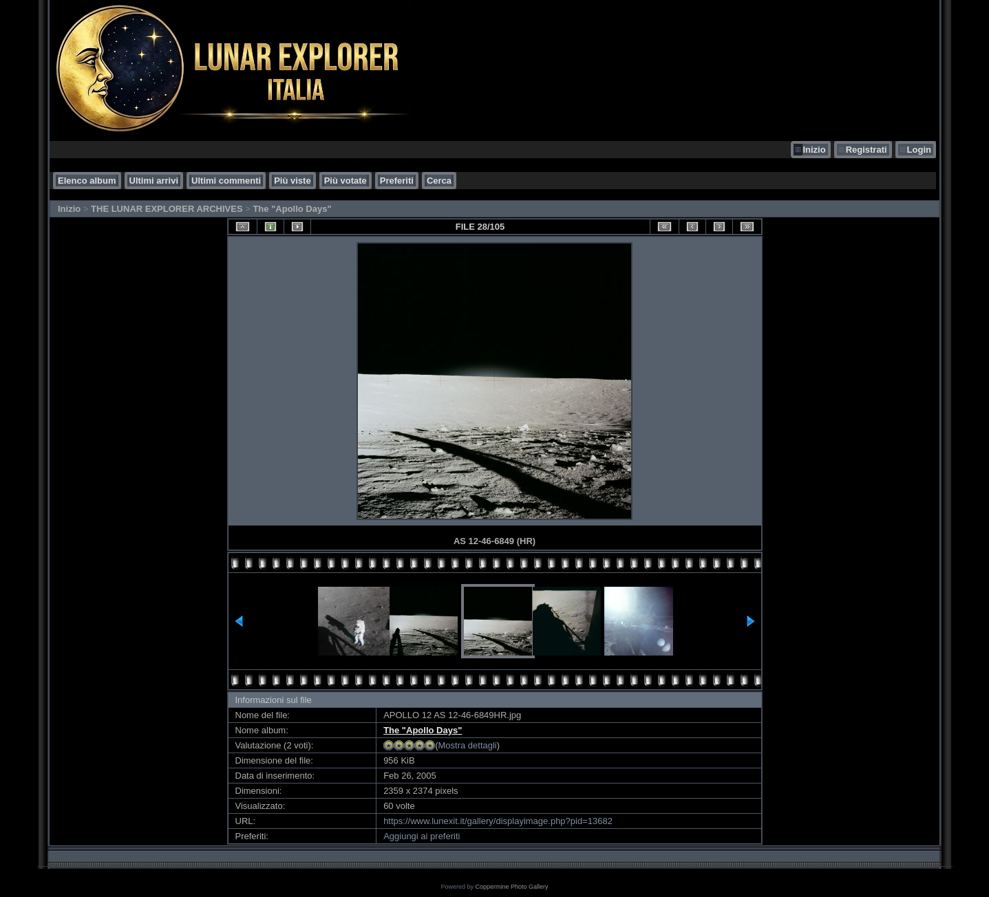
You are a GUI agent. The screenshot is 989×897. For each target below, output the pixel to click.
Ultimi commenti (226, 180)
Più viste (292, 180)
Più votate (345, 180)
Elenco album (87, 180)
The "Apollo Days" (292, 209)
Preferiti (397, 180)
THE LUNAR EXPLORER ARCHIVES (167, 209)
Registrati (866, 149)
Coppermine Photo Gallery (511, 886)
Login (919, 149)
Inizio (813, 149)
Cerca (439, 180)
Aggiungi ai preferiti (421, 836)
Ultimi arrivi (154, 180)
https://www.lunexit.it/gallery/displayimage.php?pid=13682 (498, 821)
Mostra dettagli (467, 745)
